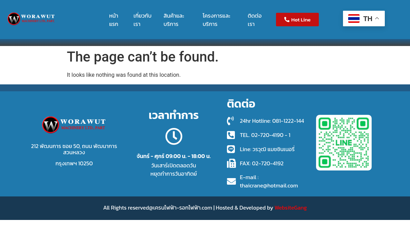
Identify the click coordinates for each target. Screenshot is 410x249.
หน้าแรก (113, 19)
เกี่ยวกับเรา (143, 19)
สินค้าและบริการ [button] (174, 19)
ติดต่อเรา (254, 19)
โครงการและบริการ (216, 19)
